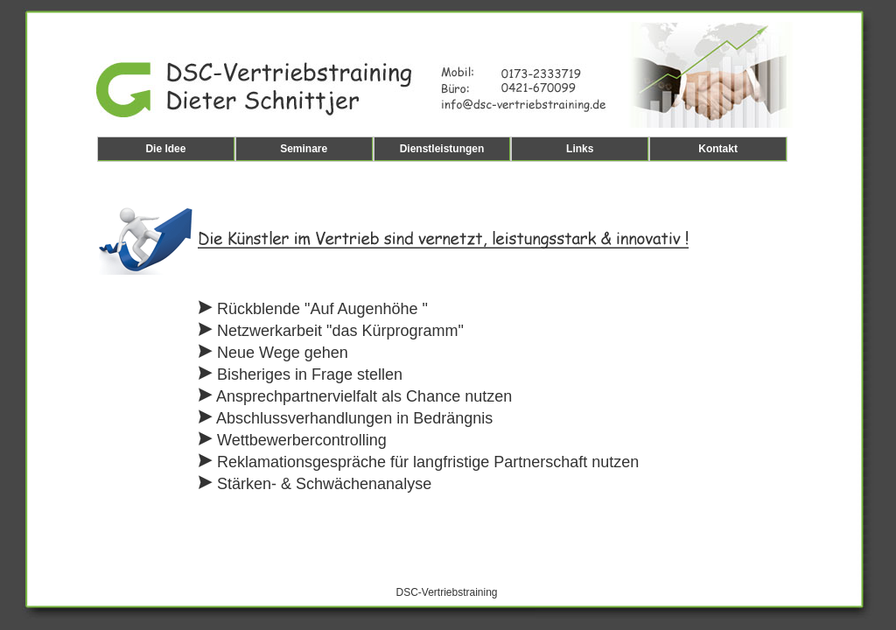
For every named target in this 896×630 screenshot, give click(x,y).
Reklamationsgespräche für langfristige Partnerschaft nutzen (419, 462)
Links (579, 149)
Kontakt (718, 149)
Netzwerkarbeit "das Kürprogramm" (331, 331)
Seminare (303, 149)
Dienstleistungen (442, 149)
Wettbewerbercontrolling (293, 440)
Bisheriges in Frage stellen (300, 374)
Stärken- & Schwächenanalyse (315, 484)
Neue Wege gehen (273, 352)
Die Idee (165, 149)
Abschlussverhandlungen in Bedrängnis (346, 418)
